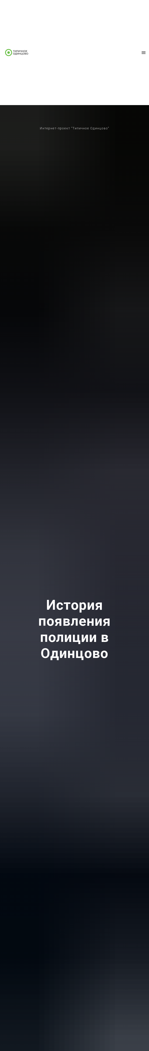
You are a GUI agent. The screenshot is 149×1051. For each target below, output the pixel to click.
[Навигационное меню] (143, 52)
